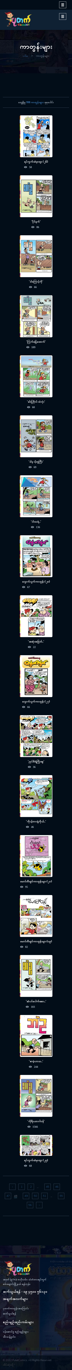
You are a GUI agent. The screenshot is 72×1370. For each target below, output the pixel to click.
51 (44, 1196)
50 (35, 1196)
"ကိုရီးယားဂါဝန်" (36, 1121)
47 (8, 1196)
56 (29, 1205)
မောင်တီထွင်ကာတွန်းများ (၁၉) (36, 941)
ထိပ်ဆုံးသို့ (9, 1365)
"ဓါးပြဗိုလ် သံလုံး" (36, 401)
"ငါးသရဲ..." (36, 521)
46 (56, 1187)
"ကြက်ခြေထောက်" (36, 341)
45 (47, 1187)
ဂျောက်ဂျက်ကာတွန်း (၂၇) (36, 701)
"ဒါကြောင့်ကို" (36, 281)
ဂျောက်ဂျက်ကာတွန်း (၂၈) (36, 581)
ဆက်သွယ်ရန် (9, 1313)
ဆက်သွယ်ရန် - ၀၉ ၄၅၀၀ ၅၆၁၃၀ (25, 1291)
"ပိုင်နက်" (36, 221)
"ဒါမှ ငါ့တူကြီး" (36, 461)
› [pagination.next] (39, 1205)
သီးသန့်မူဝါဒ (9, 1336)
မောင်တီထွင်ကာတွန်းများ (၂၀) (36, 881)
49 (26, 1196)
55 (61, 1196)
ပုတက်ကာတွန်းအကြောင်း (16, 1308)
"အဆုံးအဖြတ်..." (36, 641)
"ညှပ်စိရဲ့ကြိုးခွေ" (36, 761)
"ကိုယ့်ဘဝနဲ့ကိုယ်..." (36, 821)
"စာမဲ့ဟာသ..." (36, 1061)
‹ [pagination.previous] (12, 1187)
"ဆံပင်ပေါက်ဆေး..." (36, 1001)
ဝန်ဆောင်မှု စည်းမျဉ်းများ (16, 1331)
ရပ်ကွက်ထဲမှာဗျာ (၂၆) (36, 161)
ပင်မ (25, 56)
